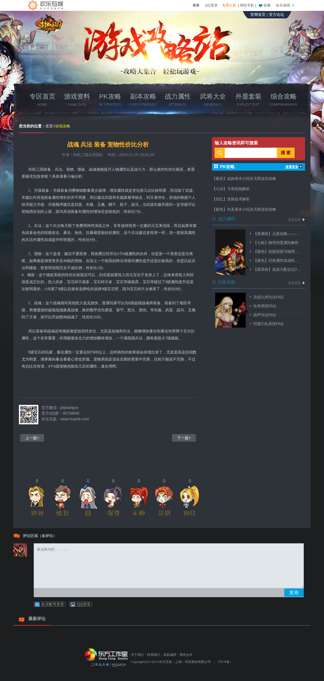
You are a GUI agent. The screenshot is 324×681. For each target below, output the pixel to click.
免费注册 (229, 5)
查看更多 (293, 167)
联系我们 (153, 655)
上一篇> (32, 438)
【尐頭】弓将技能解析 (231, 189)
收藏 (264, 5)
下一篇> (184, 438)
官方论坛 (276, 14)
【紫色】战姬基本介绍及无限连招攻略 (244, 178)
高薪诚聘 (169, 655)
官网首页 (257, 14)
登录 (196, 5)
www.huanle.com (74, 419)
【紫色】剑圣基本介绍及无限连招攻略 (244, 209)
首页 (49, 126)
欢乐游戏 (285, 5)
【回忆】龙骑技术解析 (231, 199)
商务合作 (186, 655)
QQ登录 (211, 5)
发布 (294, 592)
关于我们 (137, 655)
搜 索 (286, 152)
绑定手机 (247, 5)
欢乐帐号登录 (52, 604)
